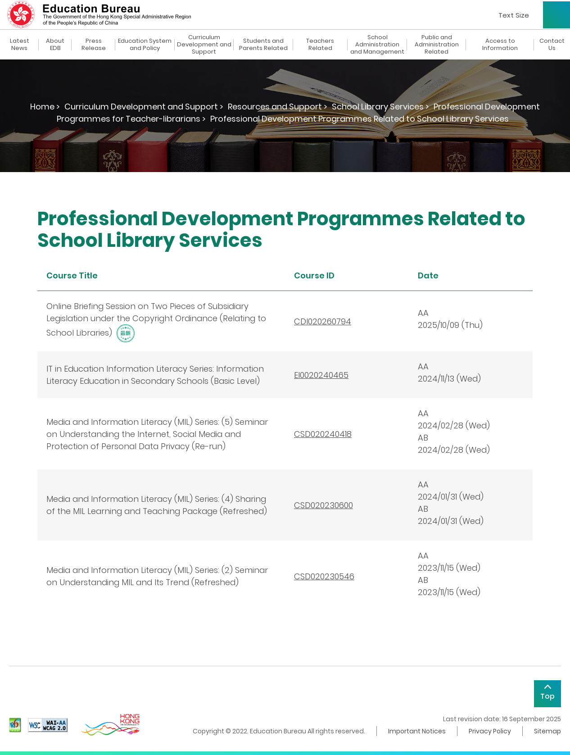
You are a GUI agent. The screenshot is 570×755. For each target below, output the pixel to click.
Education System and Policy (145, 44)
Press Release (93, 44)
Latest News (19, 44)
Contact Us (552, 44)
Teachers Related (320, 44)
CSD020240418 (323, 434)
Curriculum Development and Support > (143, 106)
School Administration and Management (377, 44)
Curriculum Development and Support (204, 44)
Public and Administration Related (437, 44)
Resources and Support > (277, 106)
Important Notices (417, 731)
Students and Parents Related (263, 44)
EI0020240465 (321, 375)
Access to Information (500, 44)
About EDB (55, 44)
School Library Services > (380, 106)
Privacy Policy (490, 731)
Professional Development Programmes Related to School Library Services (359, 118)
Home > (45, 106)
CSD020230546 (324, 576)
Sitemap (547, 731)
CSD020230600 (323, 505)
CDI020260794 (322, 321)
